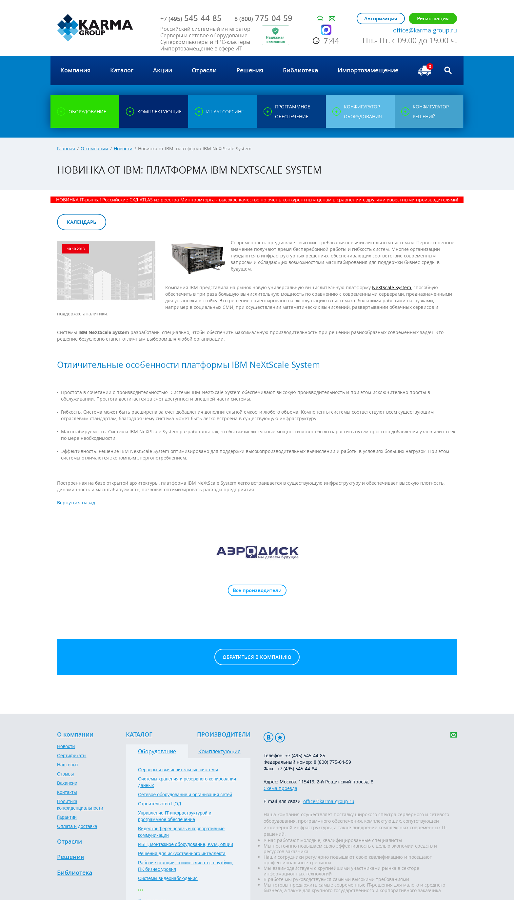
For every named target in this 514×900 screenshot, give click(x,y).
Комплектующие (219, 751)
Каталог (139, 734)
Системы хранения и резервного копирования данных (187, 782)
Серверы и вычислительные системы (178, 769)
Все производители (257, 590)
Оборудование (157, 751)
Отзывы (65, 774)
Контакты (67, 792)
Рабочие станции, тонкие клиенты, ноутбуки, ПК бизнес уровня (185, 866)
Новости (123, 148)
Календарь (81, 222)
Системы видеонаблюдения (168, 878)
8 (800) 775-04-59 (332, 762)
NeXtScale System (391, 287)
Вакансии (67, 783)
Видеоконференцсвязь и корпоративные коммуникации (181, 832)
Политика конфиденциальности (80, 805)
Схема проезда (280, 788)
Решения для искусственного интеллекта (182, 853)
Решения (70, 857)
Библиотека (74, 872)
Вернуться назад (76, 502)
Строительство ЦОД (159, 803)
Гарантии (67, 817)
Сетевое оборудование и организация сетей (185, 794)
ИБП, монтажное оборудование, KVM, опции (185, 844)
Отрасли (69, 841)
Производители (223, 734)
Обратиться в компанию (257, 657)
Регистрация (433, 18)
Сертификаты (71, 755)
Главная (66, 148)
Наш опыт (67, 764)
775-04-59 (263, 18)
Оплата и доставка (77, 826)
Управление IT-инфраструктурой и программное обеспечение (174, 816)
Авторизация (380, 18)
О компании (94, 148)
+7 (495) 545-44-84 (297, 768)
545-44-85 (191, 18)
